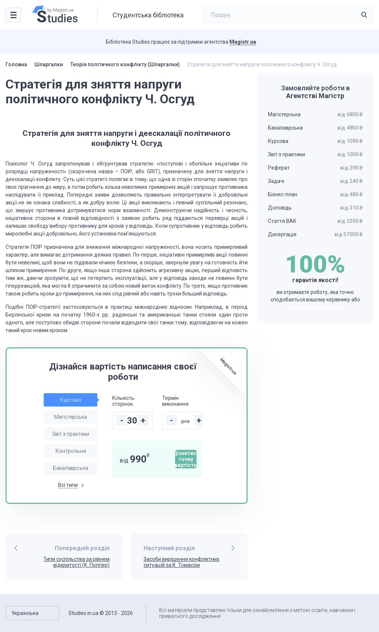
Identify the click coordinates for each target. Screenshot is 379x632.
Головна (16, 64)
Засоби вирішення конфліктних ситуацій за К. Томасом (181, 562)
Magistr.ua (242, 42)
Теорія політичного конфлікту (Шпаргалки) (125, 64)
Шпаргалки (48, 64)
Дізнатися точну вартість (186, 459)
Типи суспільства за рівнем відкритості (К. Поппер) (76, 562)
